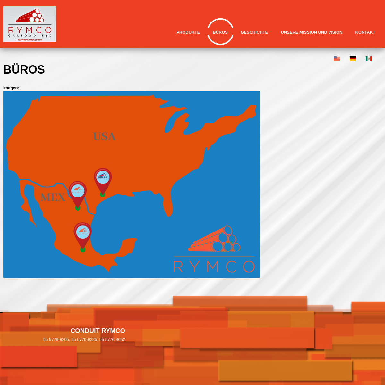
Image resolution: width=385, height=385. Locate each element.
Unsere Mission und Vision (311, 32)
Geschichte (254, 32)
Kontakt (365, 32)
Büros (220, 32)
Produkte (188, 32)
